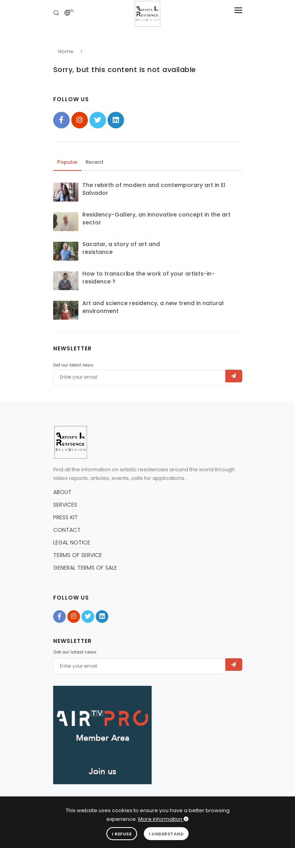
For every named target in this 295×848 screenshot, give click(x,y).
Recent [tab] (94, 162)
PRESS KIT (65, 517)
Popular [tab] (67, 162)
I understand (166, 834)
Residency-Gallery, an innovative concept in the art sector (156, 218)
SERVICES (65, 505)
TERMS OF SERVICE (77, 555)
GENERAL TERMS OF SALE (85, 568)
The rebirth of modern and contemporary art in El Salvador (153, 189)
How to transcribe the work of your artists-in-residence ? (148, 277)
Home (65, 51)
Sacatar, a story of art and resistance (121, 248)
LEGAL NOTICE (71, 542)
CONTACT (67, 530)
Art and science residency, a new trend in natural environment (153, 307)
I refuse (122, 834)
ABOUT (62, 492)
